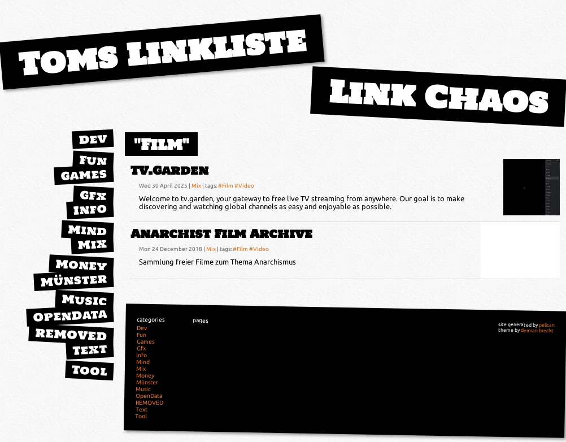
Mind (87, 230)
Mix (92, 244)
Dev (92, 139)
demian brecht (537, 330)
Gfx (93, 195)
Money (81, 265)
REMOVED (71, 334)
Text (89, 349)
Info (89, 209)
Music (84, 300)
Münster (73, 280)
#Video (244, 185)
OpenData (70, 315)
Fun (93, 160)
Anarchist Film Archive (221, 233)
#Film (225, 185)
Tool (89, 370)
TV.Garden (169, 170)
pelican (547, 325)
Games (83, 174)
